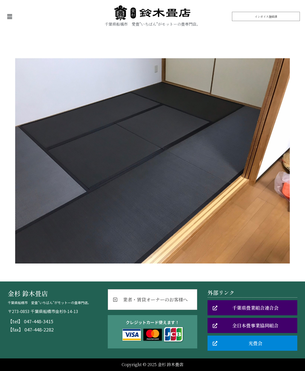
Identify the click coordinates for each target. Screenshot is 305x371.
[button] (266, 16)
